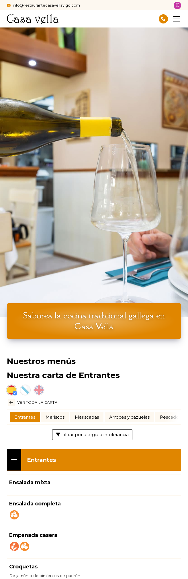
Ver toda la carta (32, 402)
